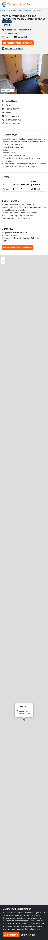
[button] (24, 719)
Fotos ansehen (8, 91)
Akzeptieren (11, 934)
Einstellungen (28, 934)
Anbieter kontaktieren (17, 42)
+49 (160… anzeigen (14, 48)
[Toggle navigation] (44, 4)
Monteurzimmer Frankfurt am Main (26, 10)
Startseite (4, 10)
